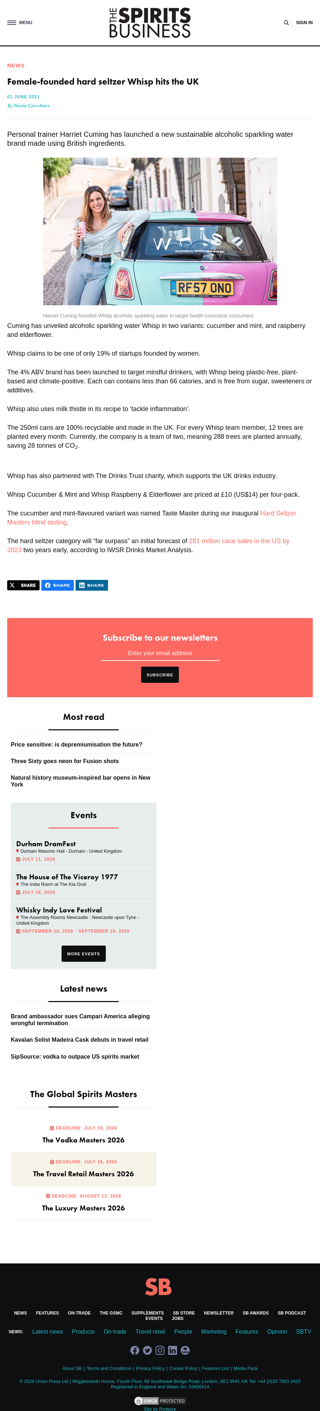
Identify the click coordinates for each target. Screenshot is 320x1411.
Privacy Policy (150, 1368)
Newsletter (219, 1313)
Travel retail (150, 1332)
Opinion (277, 1332)
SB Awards (256, 1313)
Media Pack (246, 1368)
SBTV (303, 1332)
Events (154, 1318)
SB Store (184, 1313)
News (20, 1313)
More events (83, 954)
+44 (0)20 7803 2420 (279, 1381)
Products (83, 1332)
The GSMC (111, 1313)
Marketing (213, 1332)
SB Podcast (292, 1313)
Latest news (47, 1332)
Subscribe (160, 675)
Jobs (178, 1318)
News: (16, 1331)
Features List (215, 1368)
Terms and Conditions (109, 1368)
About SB (72, 1368)
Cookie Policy (184, 1368)
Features (47, 1313)
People (183, 1332)
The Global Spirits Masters (83, 1094)
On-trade (79, 1313)
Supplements (147, 1313)
